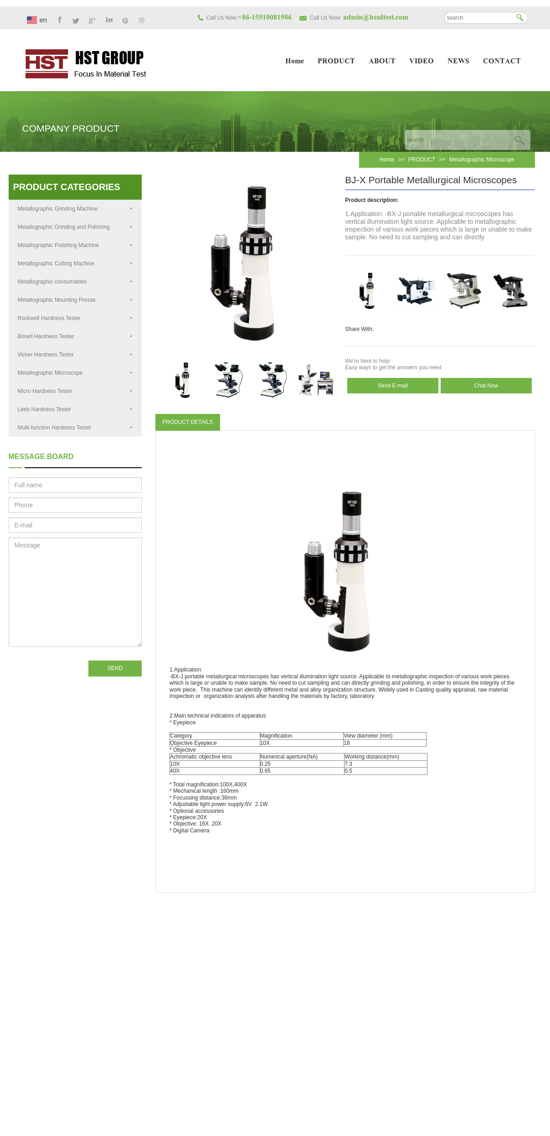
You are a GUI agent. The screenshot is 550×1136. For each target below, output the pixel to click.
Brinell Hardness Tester (75, 336)
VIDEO (421, 62)
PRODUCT (336, 62)
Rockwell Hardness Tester (75, 318)
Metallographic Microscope (481, 159)
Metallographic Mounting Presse (75, 300)
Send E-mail (392, 385)
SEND (115, 668)
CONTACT (502, 62)
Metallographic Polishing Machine (75, 245)
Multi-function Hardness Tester (75, 427)
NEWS (458, 62)
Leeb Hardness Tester (75, 409)
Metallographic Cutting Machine (75, 263)
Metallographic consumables (75, 282)
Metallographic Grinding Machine (75, 209)
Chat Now (486, 385)
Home (294, 62)
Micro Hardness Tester (75, 391)
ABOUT (382, 62)
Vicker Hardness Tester (75, 355)
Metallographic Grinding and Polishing (75, 227)
